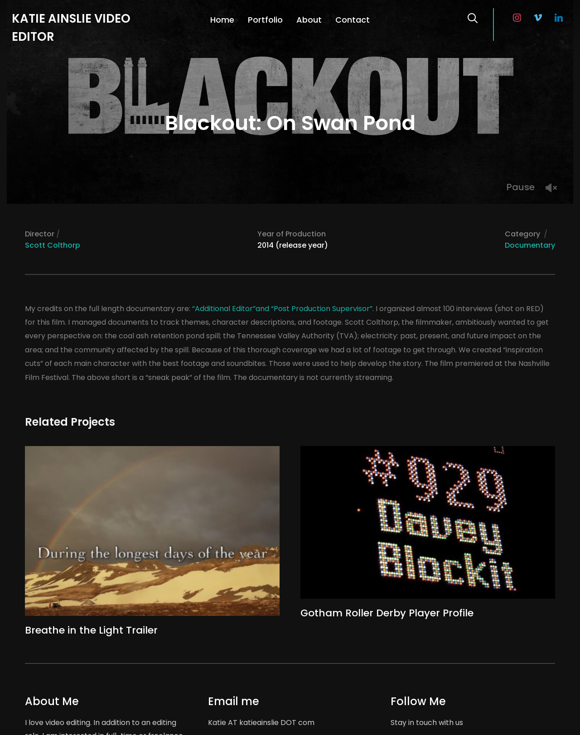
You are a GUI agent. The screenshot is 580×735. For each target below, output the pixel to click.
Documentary (530, 245)
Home (222, 19)
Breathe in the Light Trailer (91, 630)
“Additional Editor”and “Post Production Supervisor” (282, 308)
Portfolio (265, 19)
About (309, 19)
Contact (352, 19)
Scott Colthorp (52, 245)
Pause (521, 187)
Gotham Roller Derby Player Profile (387, 613)
